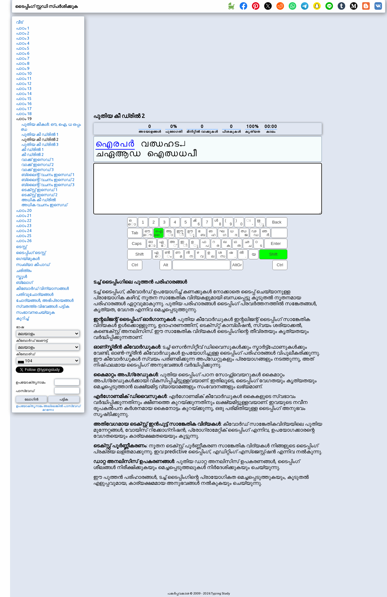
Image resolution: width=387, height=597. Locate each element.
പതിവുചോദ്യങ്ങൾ (34, 294)
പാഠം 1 (22, 28)
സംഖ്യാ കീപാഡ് (33, 264)
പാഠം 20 (23, 210)
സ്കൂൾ (21, 276)
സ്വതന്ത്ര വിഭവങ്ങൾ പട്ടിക (42, 306)
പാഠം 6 (22, 53)
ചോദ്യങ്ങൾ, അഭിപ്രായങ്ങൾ (45, 300)
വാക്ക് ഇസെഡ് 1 (37, 159)
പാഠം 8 (22, 63)
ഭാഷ (20, 327)
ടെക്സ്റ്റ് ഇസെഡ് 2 (39, 194)
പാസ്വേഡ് (25, 391)
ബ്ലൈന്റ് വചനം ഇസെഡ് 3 (47, 184)
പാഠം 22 (23, 220)
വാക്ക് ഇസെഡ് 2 (37, 164)
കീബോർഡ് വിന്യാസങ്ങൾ (42, 288)
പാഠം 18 (23, 113)
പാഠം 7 (22, 58)
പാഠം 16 (23, 103)
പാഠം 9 (22, 68)
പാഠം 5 (22, 48)
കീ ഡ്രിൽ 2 (32, 154)
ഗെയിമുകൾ (28, 258)
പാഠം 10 (23, 73)
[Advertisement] (163, 62)
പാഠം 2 (22, 33)
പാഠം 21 (23, 215)
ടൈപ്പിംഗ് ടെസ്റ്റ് (31, 252)
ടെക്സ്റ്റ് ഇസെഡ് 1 (39, 189)
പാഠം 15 (23, 98)
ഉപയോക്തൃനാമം (31, 382)
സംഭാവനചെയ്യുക (35, 312)
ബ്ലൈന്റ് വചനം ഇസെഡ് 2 (47, 179)
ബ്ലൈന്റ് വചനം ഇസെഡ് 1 (47, 174)
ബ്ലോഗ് (24, 282)
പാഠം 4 (22, 43)
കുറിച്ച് (22, 318)
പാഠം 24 (23, 230)
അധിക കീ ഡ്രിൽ (38, 199)
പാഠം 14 (23, 93)
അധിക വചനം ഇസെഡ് (44, 204)
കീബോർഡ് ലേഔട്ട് (31, 340)
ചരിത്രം (23, 270)
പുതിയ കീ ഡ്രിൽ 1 (39, 134)
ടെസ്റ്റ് (21, 246)
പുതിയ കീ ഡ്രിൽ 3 (39, 144)
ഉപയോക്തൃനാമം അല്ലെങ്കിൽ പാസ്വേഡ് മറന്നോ (48, 408)
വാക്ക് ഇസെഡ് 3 (37, 169)
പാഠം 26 (23, 240)
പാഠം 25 (23, 235)
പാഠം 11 (23, 78)
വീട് (19, 22)
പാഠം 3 (22, 38)
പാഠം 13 (23, 88)
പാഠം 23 (23, 225)
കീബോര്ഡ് (25, 354)
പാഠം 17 (23, 108)
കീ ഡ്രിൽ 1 (32, 149)
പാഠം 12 (23, 83)
